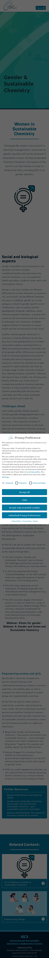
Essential (7, 483)
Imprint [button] (35, 521)
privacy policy (34, 472)
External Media (37, 483)
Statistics (21, 483)
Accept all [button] (24, 492)
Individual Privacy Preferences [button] (25, 515)
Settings (5, 477)
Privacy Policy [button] (27, 521)
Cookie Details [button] (16, 521)
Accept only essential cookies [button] (24, 507)
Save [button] (24, 499)
